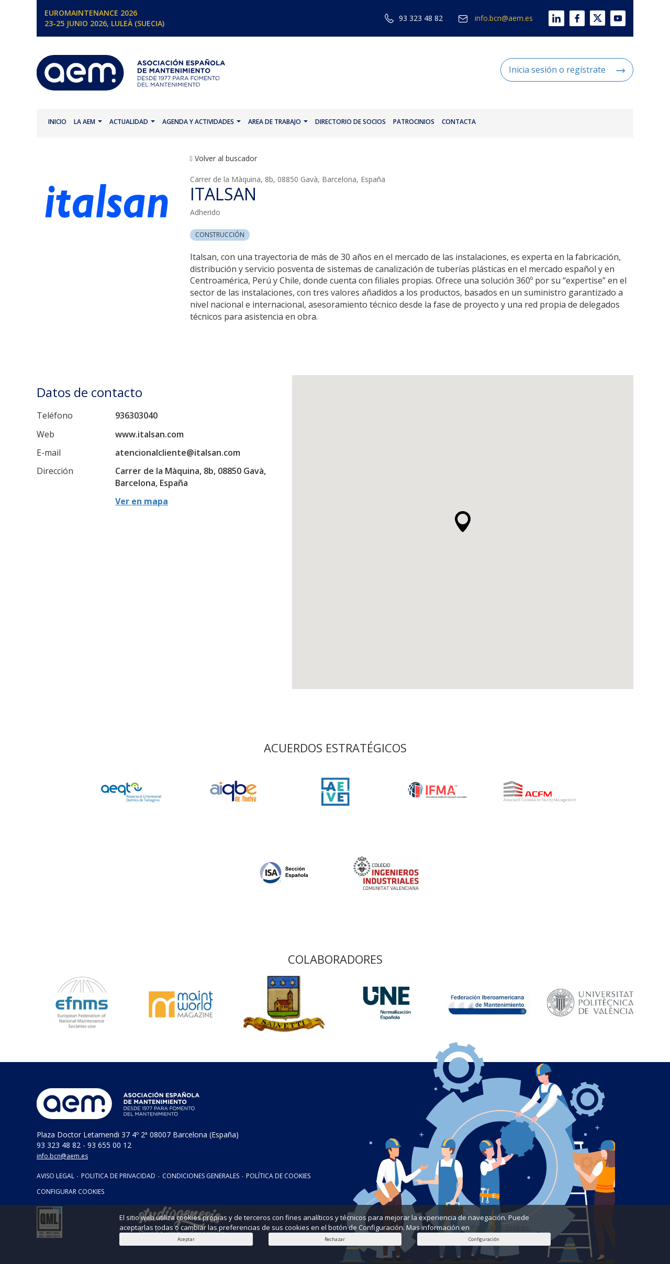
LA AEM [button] (88, 121)
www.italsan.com (149, 434)
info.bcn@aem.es (496, 18)
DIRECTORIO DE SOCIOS (350, 121)
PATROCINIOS (413, 121)
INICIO (57, 121)
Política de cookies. (501, 1227)
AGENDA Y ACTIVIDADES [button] (201, 121)
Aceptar (186, 1239)
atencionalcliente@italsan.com (177, 452)
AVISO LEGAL (55, 1175)
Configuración (483, 1239)
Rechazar (335, 1239)
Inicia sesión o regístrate (567, 69)
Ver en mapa (141, 501)
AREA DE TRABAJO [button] (278, 121)
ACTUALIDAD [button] (132, 121)
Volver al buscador (223, 158)
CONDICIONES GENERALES (200, 1175)
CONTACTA (459, 121)
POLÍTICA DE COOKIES (278, 1175)
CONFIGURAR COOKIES (70, 1191)
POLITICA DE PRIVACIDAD (118, 1175)
